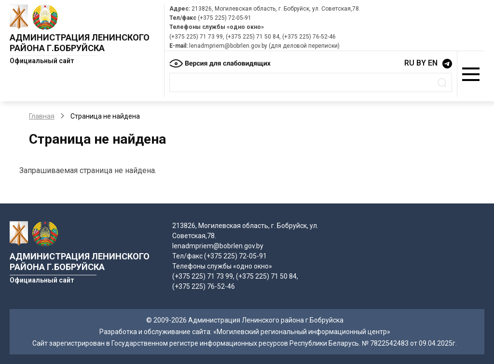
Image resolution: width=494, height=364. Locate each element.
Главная (42, 116)
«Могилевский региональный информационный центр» (301, 332)
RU (409, 62)
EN (433, 62)
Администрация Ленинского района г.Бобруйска (80, 42)
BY (421, 62)
